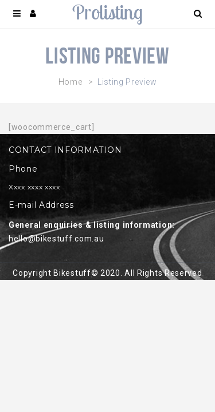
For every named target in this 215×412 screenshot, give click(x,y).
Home (70, 81)
